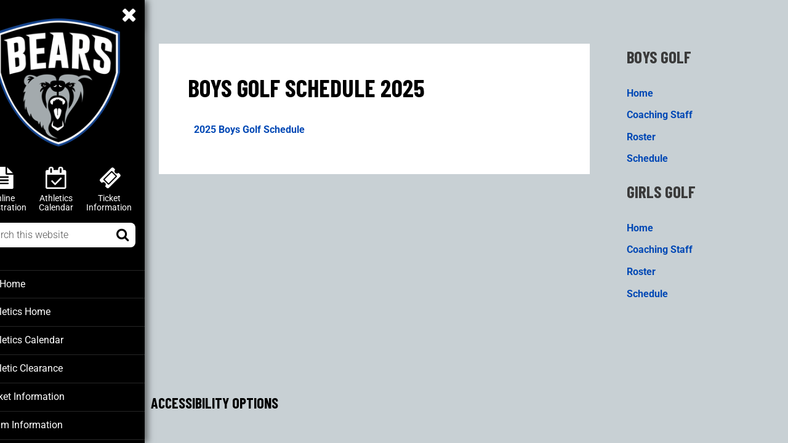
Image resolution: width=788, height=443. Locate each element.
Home (648, 88)
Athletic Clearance (50, 366)
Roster (649, 132)
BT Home (31, 283)
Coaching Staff (668, 110)
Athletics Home (44, 311)
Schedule (656, 155)
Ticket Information (50, 394)
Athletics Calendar (50, 339)
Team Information (49, 422)
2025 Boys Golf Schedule (275, 126)
